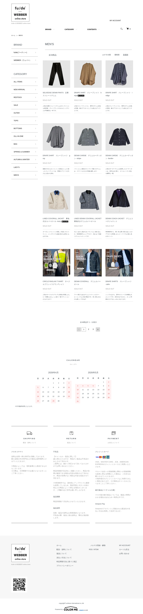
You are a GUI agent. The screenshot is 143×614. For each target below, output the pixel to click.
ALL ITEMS (18, 82)
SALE (16, 105)
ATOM (101, 549)
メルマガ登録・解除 (102, 545)
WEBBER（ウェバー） (22, 60)
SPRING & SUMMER (22, 152)
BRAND (48, 29)
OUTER (17, 113)
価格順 (117, 55)
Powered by (71, 608)
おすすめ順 (106, 55)
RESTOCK (18, 97)
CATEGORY (69, 29)
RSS (96, 549)
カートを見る (125, 549)
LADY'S (17, 167)
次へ (98, 329)
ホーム (13, 35)
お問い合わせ (125, 553)
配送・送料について (71, 549)
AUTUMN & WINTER (22, 159)
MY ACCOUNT (115, 20)
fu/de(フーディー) (20, 52)
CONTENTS (91, 29)
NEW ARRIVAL (19, 89)
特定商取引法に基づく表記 (73, 561)
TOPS (16, 121)
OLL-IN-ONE (18, 136)
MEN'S (21, 35)
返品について (68, 553)
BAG (15, 144)
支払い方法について (71, 557)
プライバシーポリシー (71, 565)
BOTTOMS (18, 128)
